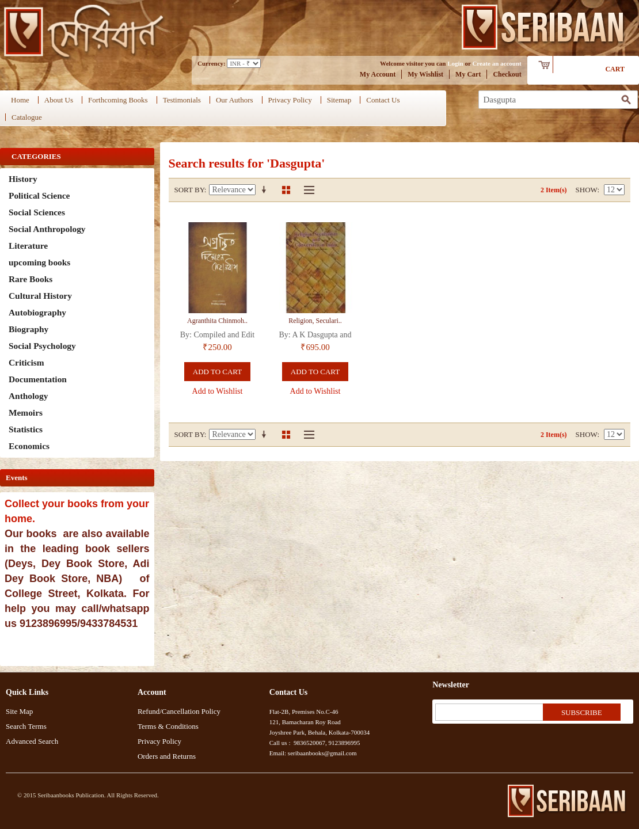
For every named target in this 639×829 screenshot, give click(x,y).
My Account (377, 74)
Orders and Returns (167, 756)
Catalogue (27, 117)
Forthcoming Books (118, 100)
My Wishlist (425, 74)
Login (455, 63)
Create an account (496, 63)
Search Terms (26, 726)
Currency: (211, 63)
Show (587, 189)
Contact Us (383, 100)
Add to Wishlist (217, 391)
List (306, 190)
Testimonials (182, 100)
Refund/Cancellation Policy (179, 711)
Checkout (507, 74)
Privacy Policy (290, 100)
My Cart (468, 74)
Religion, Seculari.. (315, 321)
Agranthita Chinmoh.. (217, 321)
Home (20, 100)
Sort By (189, 189)
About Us (58, 100)
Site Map (19, 711)
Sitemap (339, 100)
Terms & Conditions (168, 726)
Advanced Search (32, 741)
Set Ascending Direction (266, 190)
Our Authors (234, 100)
